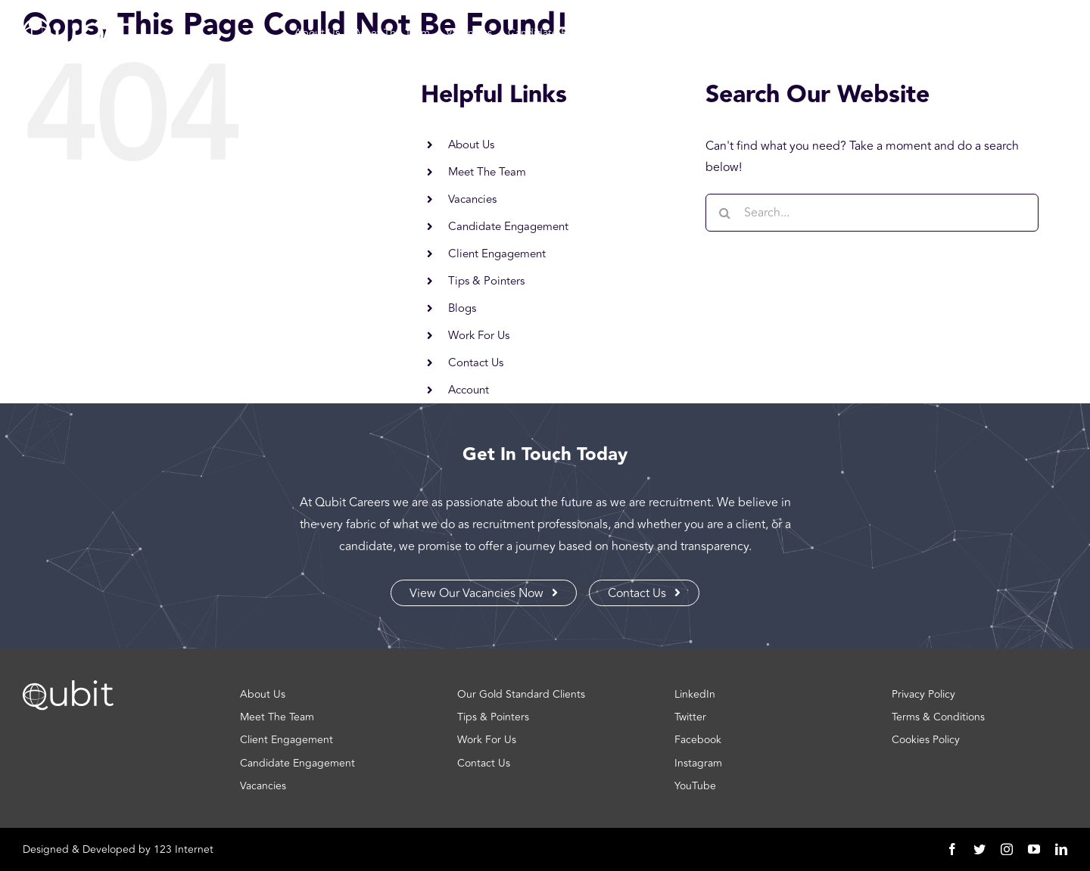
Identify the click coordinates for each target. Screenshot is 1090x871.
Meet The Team (487, 172)
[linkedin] (1061, 849)
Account (468, 390)
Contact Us (475, 363)
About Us (471, 145)
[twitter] (979, 849)
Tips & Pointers (486, 281)
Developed (109, 849)
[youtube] (1034, 849)
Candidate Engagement (508, 226)
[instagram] (1007, 849)
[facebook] (952, 849)
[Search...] (872, 213)
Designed (46, 849)
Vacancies (472, 199)
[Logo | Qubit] (77, 46)
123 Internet (183, 849)
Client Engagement (497, 254)
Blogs (462, 308)
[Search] (724, 213)
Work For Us (478, 335)
